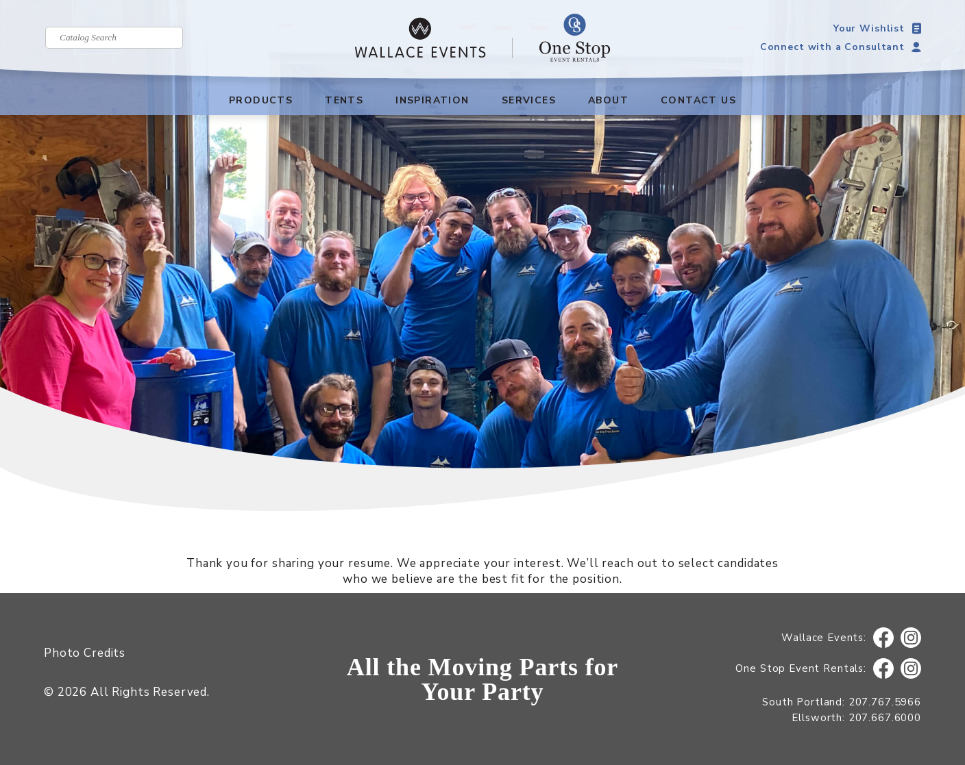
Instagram (911, 638)
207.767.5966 (884, 702)
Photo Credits (84, 653)
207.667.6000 (884, 718)
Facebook (883, 638)
